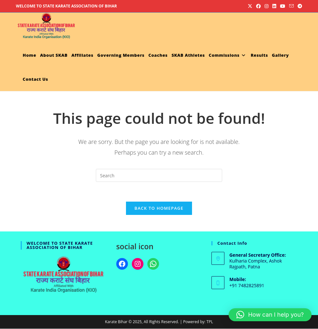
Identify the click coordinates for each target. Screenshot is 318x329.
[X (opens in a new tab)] (250, 6)
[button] (270, 314)
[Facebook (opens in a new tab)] (258, 6)
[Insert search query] (159, 175)
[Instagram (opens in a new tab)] (266, 6)
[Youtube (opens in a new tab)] (282, 6)
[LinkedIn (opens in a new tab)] (274, 6)
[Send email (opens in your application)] (291, 6)
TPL (210, 322)
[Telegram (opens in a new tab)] (299, 6)
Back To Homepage (158, 208)
